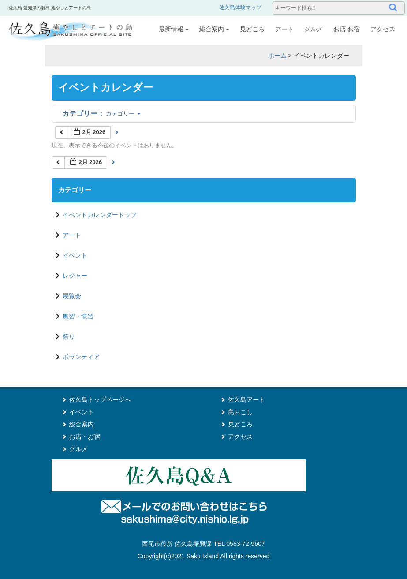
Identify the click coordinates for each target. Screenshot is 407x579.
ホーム (277, 55)
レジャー (75, 275)
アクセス (382, 29)
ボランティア (81, 356)
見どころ (252, 29)
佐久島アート (246, 399)
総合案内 (214, 29)
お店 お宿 (346, 29)
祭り (69, 336)
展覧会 (72, 295)
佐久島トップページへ (100, 399)
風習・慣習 (78, 316)
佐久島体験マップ (240, 7)
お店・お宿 (84, 436)
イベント (75, 255)
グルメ (313, 29)
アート (284, 29)
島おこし (240, 411)
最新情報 (174, 29)
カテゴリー (101, 113)
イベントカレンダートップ (100, 214)
